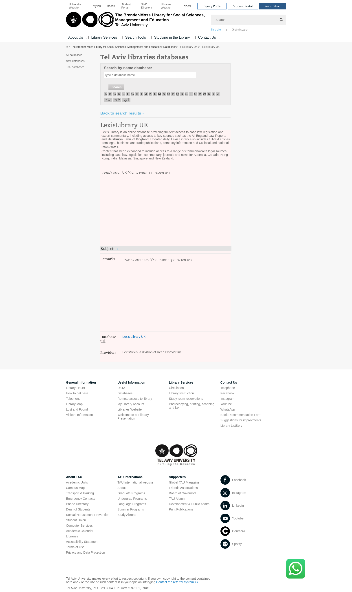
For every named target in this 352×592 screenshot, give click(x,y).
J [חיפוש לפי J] (146, 94)
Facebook (227, 393)
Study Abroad (126, 515)
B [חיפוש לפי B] (110, 94)
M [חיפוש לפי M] (159, 94)
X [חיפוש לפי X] (209, 94)
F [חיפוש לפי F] (128, 94)
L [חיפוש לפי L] (155, 94)
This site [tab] (216, 29)
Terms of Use (75, 547)
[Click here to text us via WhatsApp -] (295, 569)
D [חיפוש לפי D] (119, 94)
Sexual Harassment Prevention (87, 515)
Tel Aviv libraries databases (144, 56)
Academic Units (77, 482)
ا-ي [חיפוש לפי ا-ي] (126, 100)
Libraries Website (166, 6)
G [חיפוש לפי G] (132, 94)
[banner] (176, 21)
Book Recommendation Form (240, 415)
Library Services (181, 382)
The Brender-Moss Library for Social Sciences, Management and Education (116, 47)
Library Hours (75, 388)
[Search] (248, 20)
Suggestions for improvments (240, 420)
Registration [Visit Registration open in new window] (272, 6)
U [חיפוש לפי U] (195, 94)
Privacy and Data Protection (85, 552)
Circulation (176, 388)
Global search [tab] (240, 29)
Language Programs (131, 504)
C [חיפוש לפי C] (114, 94)
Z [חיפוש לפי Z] (218, 94)
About (121, 488)
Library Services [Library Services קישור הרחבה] (104, 37)
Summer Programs (130, 509)
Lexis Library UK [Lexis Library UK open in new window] (134, 336)
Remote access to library (134, 398)
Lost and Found (77, 409)
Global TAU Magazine (184, 482)
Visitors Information (79, 415)
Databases (169, 47)
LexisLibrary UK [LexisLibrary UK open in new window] (124, 125)
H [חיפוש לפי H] (137, 94)
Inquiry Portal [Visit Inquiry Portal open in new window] (212, 6)
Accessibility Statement (82, 541)
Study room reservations (186, 398)
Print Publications (181, 509)
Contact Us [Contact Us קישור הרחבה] (207, 37)
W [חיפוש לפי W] (204, 94)
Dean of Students (78, 509)
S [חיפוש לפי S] (186, 94)
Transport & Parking (80, 493)
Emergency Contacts (80, 498)
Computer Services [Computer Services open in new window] (79, 525)
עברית (187, 6)
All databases (74, 55)
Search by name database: (128, 68)
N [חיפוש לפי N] (164, 94)
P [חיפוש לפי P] (173, 94)
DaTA (121, 388)
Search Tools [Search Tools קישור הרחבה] (135, 37)
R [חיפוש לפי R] (182, 94)
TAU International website (135, 482)
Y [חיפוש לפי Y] (213, 94)
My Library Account (130, 404)
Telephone (73, 398)
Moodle (111, 6)
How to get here (77, 393)
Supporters (177, 477)
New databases (75, 61)
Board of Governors (182, 493)
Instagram (227, 398)
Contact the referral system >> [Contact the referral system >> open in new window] (177, 582)
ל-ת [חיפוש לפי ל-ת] (117, 100)
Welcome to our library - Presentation (134, 416)
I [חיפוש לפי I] (141, 94)
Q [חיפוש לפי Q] (177, 94)
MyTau (97, 6)
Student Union (76, 520)
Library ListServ (231, 425)
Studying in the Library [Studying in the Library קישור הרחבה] (172, 37)
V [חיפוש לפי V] (200, 94)
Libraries (72, 536)
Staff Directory (146, 6)
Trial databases (75, 67)
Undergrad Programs (132, 498)
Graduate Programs (131, 493)
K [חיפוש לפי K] (150, 94)
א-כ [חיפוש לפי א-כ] (108, 100)
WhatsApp (227, 409)
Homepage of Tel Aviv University (67, 47)
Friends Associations (183, 488)
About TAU (74, 477)
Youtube (226, 404)
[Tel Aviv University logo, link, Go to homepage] (136, 21)
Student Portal (126, 6)
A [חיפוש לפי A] (105, 94)
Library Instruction (181, 393)
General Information (81, 382)
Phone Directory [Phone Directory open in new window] (77, 504)
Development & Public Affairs (189, 504)
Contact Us (228, 382)
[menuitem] (78, 6)
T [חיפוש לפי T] (191, 94)
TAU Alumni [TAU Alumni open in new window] (177, 498)
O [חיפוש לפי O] (168, 94)
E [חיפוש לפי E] (123, 94)
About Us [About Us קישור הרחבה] (75, 37)
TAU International (130, 477)
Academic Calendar (79, 531)
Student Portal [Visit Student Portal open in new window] (243, 6)
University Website (75, 6)
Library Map (74, 404)
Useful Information (131, 382)
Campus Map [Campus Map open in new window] (75, 488)
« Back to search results (122, 113)
